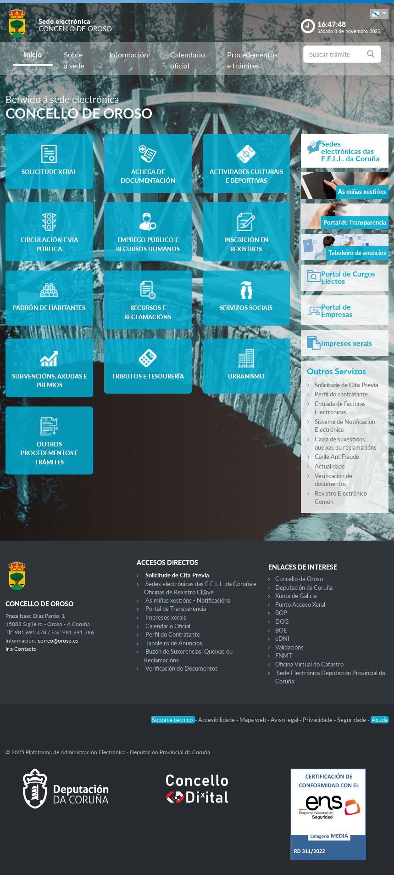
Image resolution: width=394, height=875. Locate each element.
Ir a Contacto (21, 648)
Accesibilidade (217, 719)
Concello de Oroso (299, 578)
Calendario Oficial (167, 626)
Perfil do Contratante (172, 634)
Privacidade (318, 719)
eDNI (282, 638)
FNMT (283, 655)
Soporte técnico (173, 719)
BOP (281, 612)
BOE (281, 630)
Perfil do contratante (341, 394)
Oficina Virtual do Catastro (309, 664)
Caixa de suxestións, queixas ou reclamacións (346, 443)
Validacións (289, 647)
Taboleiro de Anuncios (173, 643)
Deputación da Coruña (304, 587)
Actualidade (330, 466)
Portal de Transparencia (175, 608)
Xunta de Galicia (295, 595)
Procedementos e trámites (252, 60)
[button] (379, 14)
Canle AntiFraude (337, 456)
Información (128, 54)
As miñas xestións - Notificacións (187, 600)
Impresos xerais (165, 617)
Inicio (33, 54)
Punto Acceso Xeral (300, 604)
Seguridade (352, 719)
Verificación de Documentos (181, 668)
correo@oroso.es (58, 640)
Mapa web (253, 719)
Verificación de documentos (333, 480)
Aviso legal (285, 719)
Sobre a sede (74, 60)
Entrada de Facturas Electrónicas (340, 408)
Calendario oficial (187, 60)
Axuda (380, 719)
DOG (282, 621)
